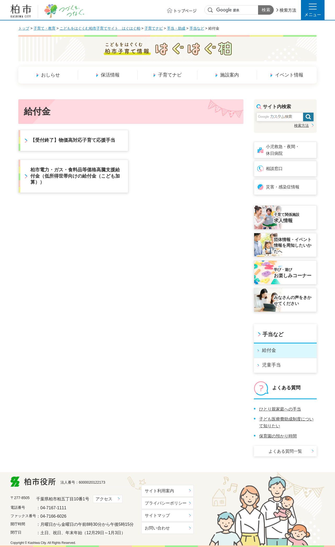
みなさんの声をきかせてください (292, 300)
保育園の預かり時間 (278, 436)
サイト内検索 (210, 10)
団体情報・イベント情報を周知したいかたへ (292, 245)
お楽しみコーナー (294, 272)
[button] (313, 10)
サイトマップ (157, 515)
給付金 (269, 350)
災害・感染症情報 (282, 187)
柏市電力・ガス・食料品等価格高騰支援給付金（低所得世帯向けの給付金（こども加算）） (75, 176)
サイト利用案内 (159, 491)
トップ (23, 28)
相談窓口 (274, 168)
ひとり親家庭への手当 (280, 409)
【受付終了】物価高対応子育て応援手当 (72, 140)
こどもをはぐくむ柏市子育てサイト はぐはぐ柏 (100, 28)
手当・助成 (176, 28)
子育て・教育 (44, 28)
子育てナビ (153, 28)
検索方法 (288, 10)
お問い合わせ (157, 528)
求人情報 (294, 217)
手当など (196, 28)
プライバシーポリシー (166, 503)
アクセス (104, 499)
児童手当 (271, 365)
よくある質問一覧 (285, 451)
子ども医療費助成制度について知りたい (286, 422)
